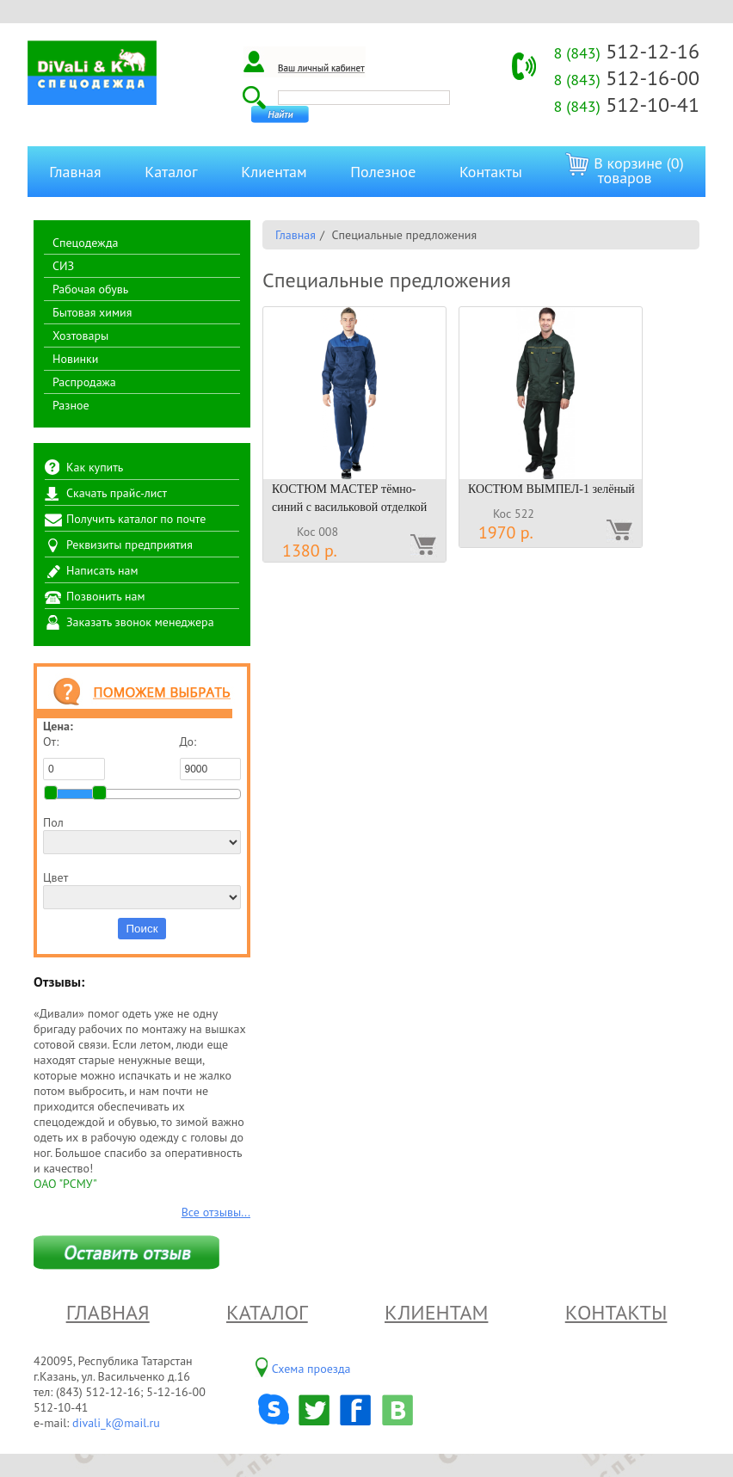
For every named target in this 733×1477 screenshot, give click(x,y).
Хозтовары (80, 335)
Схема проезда (311, 1368)
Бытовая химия (92, 312)
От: (74, 757)
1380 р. (309, 550)
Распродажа (84, 382)
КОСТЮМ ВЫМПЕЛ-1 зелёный (551, 489)
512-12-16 (626, 51)
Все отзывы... (216, 1212)
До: (211, 757)
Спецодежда (85, 242)
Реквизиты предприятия (129, 544)
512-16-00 (626, 78)
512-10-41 (626, 104)
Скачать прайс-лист (116, 493)
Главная (75, 172)
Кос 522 (513, 513)
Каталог (171, 172)
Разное (70, 405)
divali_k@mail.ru (116, 1423)
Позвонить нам (105, 596)
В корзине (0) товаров (624, 170)
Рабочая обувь (90, 289)
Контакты (490, 172)
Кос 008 (317, 531)
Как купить (94, 467)
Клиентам (273, 172)
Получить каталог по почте (136, 518)
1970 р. (505, 532)
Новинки (75, 358)
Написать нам (102, 570)
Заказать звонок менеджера (140, 622)
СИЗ (63, 266)
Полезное (383, 172)
